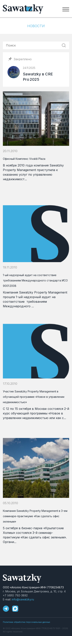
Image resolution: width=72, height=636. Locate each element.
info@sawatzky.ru (23, 599)
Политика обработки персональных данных (26, 622)
